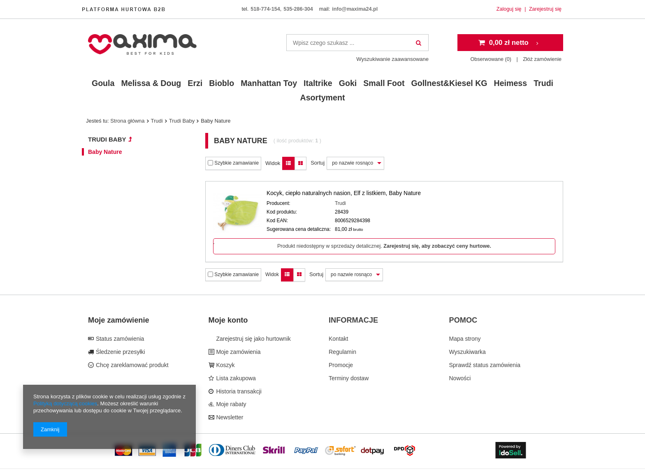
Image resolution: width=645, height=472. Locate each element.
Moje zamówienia (238, 352)
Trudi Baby (182, 121)
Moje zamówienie (118, 320)
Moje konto (228, 320)
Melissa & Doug (151, 83)
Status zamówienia (119, 338)
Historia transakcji (238, 391)
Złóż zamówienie (542, 59)
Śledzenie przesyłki (119, 352)
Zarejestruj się (545, 9)
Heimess (510, 83)
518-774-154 (265, 9)
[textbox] (357, 42)
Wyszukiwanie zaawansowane (392, 59)
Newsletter (229, 417)
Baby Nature (105, 152)
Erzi (195, 83)
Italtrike (318, 83)
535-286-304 (298, 9)
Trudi (543, 83)
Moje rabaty (230, 404)
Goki (348, 83)
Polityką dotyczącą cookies (65, 403)
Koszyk (225, 365)
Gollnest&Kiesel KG (449, 83)
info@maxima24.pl (355, 9)
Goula (103, 83)
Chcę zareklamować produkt (131, 365)
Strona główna (127, 121)
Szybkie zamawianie (233, 163)
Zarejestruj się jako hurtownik (253, 338)
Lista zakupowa (235, 378)
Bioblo (221, 83)
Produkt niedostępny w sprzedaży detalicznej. (384, 246)
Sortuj (318, 163)
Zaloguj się (510, 9)
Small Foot (383, 83)
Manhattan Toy (269, 83)
